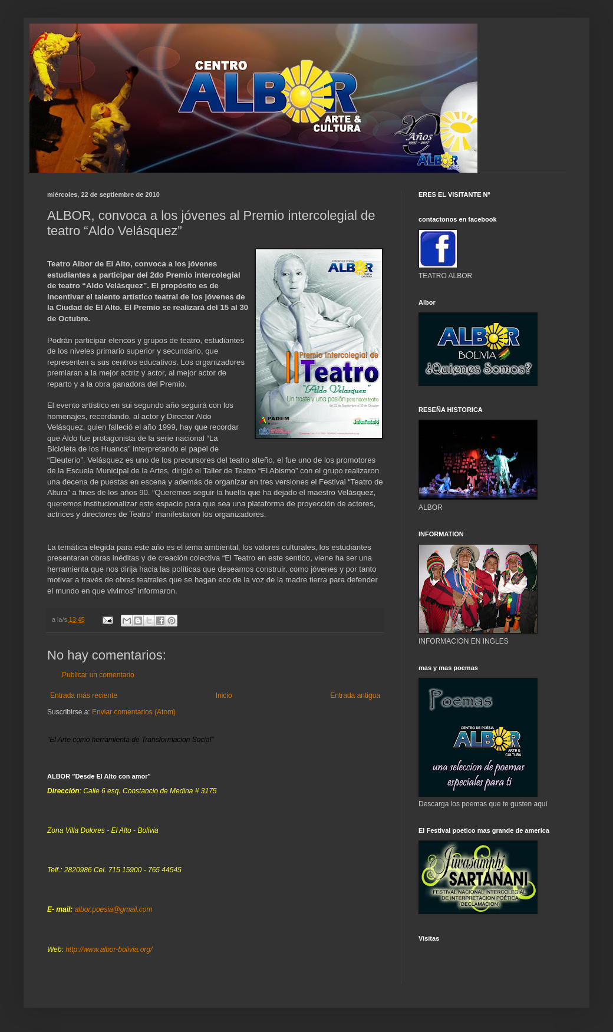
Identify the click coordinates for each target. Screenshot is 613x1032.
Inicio (224, 695)
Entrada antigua (355, 695)
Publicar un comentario (98, 675)
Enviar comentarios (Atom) (134, 712)
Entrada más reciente (83, 695)
